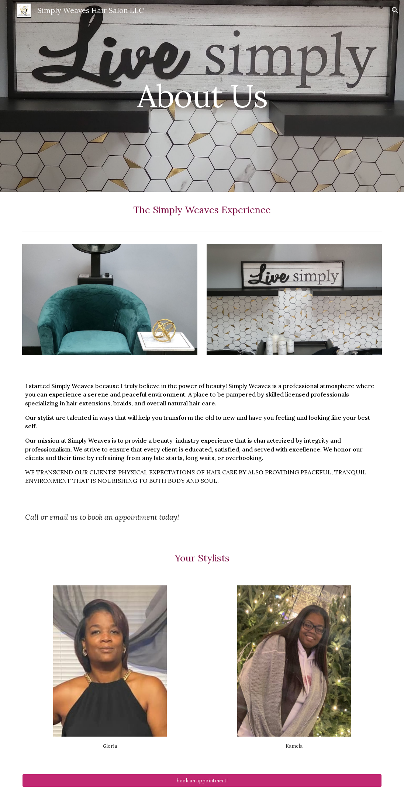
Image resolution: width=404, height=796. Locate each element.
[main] (202, 95)
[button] (395, 10)
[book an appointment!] (202, 780)
